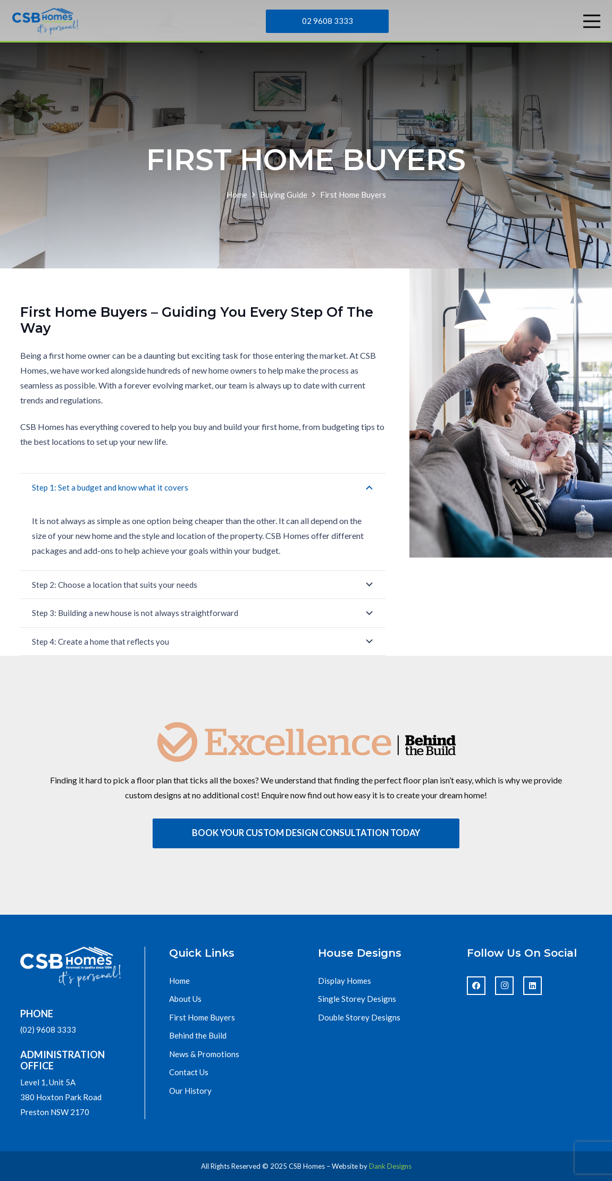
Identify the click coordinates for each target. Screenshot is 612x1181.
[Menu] (592, 21)
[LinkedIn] (532, 985)
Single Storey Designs (357, 998)
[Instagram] (504, 985)
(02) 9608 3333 (48, 1029)
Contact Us (188, 1072)
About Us (185, 998)
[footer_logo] (70, 967)
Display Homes (344, 980)
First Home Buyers (202, 1017)
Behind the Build (198, 1035)
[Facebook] (476, 985)
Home (179, 980)
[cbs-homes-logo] (45, 21)
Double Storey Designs (359, 1017)
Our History (190, 1090)
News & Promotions (204, 1054)
